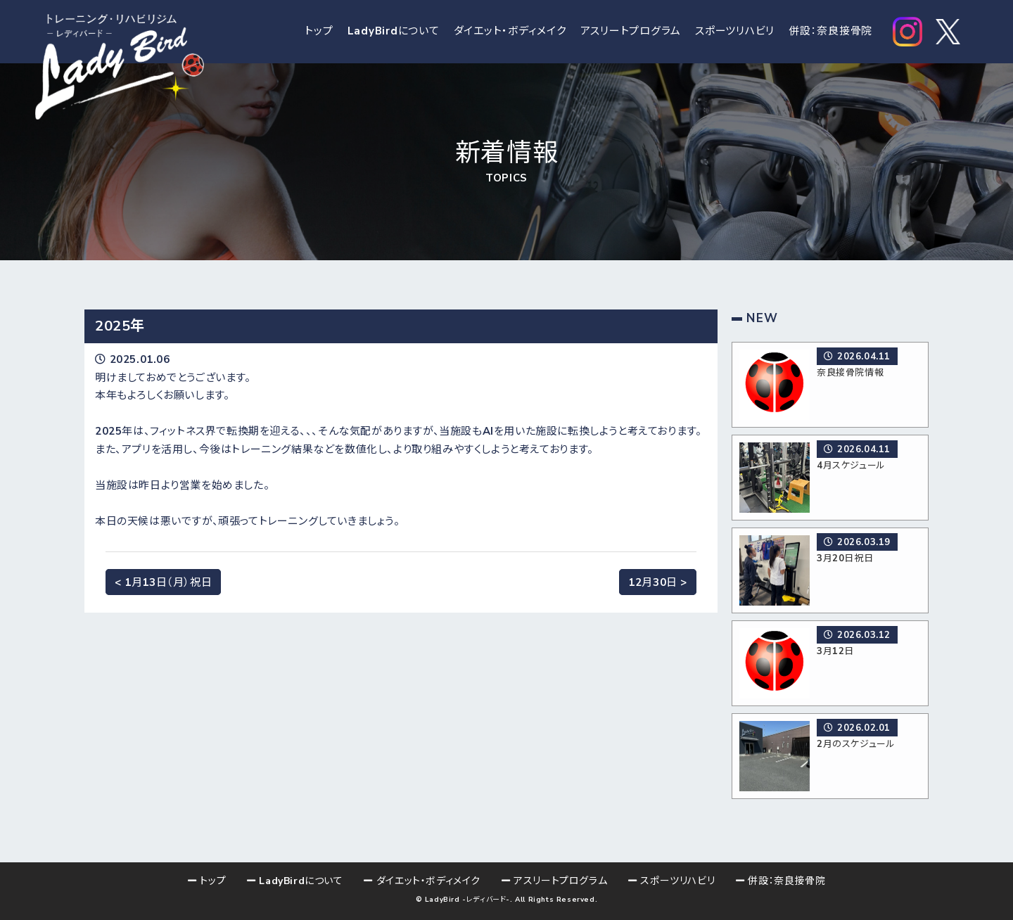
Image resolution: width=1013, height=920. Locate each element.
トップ (319, 31)
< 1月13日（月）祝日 (163, 582)
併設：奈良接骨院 (830, 31)
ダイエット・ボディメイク (510, 31)
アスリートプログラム (631, 31)
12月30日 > (657, 582)
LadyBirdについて (394, 31)
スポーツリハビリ (735, 31)
